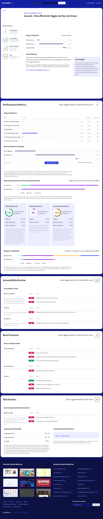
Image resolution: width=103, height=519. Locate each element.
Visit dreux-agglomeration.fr (38, 70)
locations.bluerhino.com (60, 496)
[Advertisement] (62, 27)
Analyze (62, 3)
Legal (25, 501)
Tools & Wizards (91, 3)
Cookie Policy (16, 506)
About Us (99, 3)
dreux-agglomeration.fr (33, 13)
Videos (5, 501)
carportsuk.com (81, 472)
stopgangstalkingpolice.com (61, 476)
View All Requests (51, 162)
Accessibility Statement (10, 504)
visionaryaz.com (82, 496)
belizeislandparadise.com (84, 469)
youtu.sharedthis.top (59, 469)
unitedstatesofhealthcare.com (86, 480)
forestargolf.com (82, 476)
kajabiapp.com (57, 488)
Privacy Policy (7, 506)
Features (11, 501)
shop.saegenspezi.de (83, 488)
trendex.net (80, 484)
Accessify (7, 3)
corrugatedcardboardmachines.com (87, 492)
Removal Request (23, 504)
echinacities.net (57, 484)
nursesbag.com (57, 472)
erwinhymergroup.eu (59, 480)
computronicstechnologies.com (62, 492)
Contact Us (19, 501)
